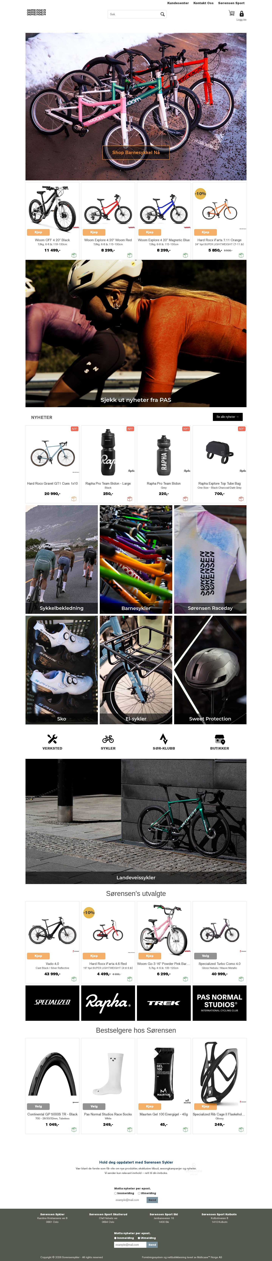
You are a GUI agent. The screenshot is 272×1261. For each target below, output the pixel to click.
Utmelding (148, 1193)
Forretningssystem (152, 1257)
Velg (205, 956)
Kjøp (38, 232)
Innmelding (125, 1193)
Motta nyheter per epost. (132, 1188)
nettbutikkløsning (176, 1257)
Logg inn (241, 19)
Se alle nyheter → (228, 417)
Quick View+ (59, 230)
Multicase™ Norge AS (209, 1257)
